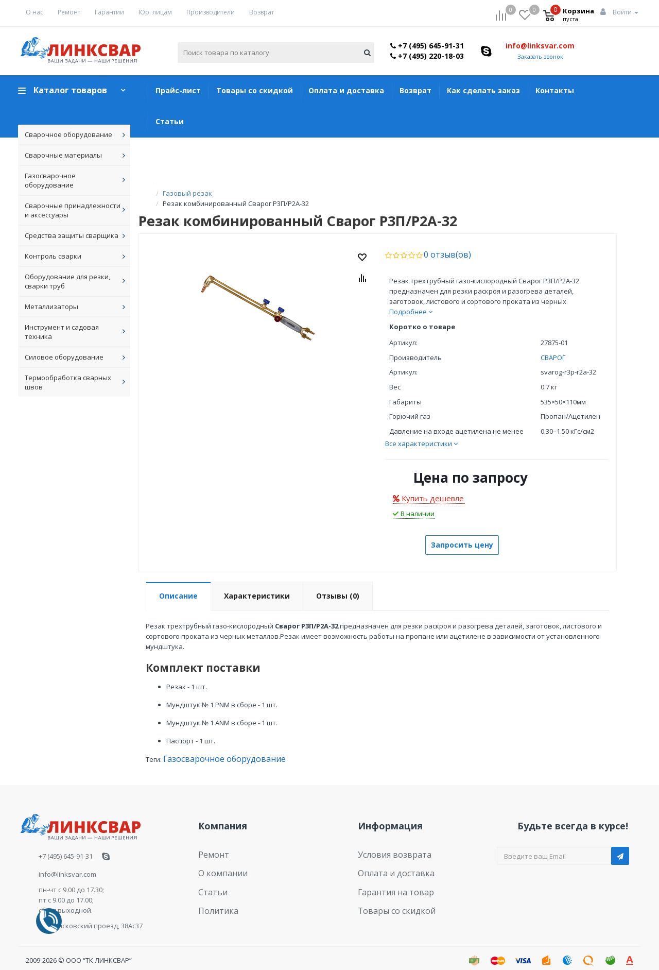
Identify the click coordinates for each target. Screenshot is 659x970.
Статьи (169, 121)
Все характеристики (421, 432)
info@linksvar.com (540, 45)
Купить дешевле (428, 487)
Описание (178, 585)
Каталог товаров (70, 90)
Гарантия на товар (389, 873)
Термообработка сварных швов (68, 382)
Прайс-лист (178, 90)
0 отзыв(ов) (442, 244)
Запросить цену (462, 534)
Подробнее (410, 300)
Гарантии (109, 12)
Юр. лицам (155, 12)
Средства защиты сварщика (71, 235)
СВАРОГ (553, 346)
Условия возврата (388, 841)
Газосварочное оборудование (50, 180)
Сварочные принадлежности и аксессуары (72, 210)
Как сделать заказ (483, 90)
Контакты (554, 90)
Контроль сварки (53, 256)
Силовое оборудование (64, 357)
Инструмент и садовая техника (62, 331)
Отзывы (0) (337, 585)
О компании (218, 857)
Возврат (261, 12)
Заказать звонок (540, 56)
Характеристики (257, 585)
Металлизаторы (51, 306)
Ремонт (69, 12)
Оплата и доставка (346, 90)
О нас (34, 12)
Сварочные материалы (63, 155)
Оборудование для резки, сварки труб (67, 281)
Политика (214, 889)
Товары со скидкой (254, 90)
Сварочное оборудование (68, 134)
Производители (210, 12)
